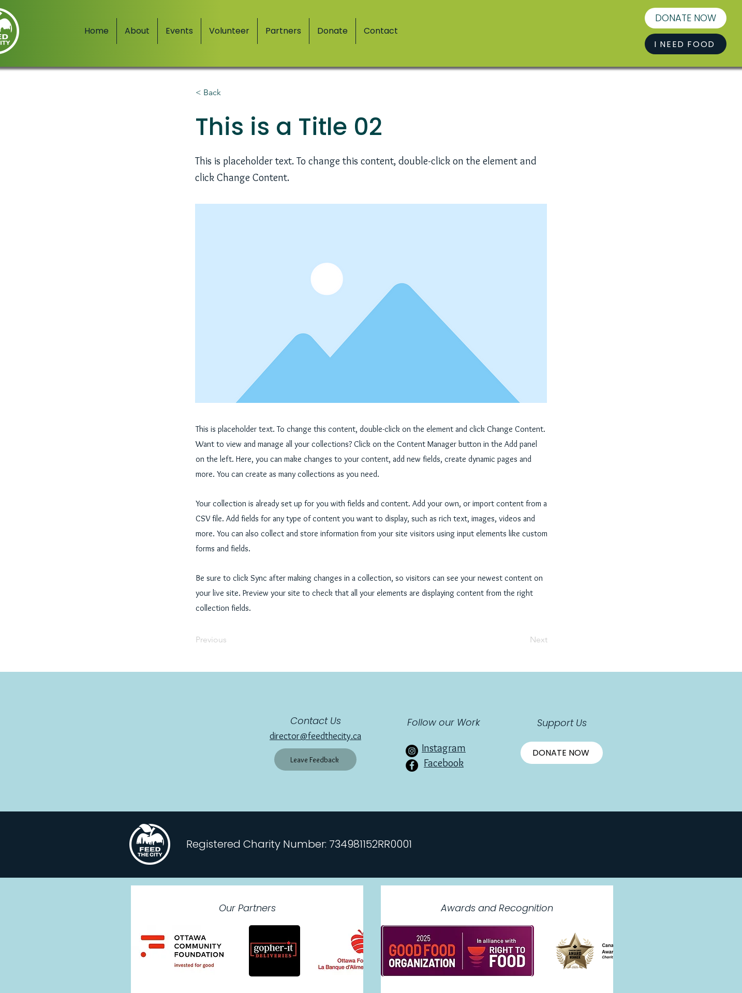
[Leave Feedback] (315, 759)
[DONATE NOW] (685, 18)
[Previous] (230, 639)
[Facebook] (412, 765)
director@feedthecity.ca (315, 736)
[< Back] (230, 92)
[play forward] (350, 950)
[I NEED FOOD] (685, 44)
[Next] (521, 639)
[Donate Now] (562, 753)
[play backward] (144, 950)
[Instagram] (412, 751)
